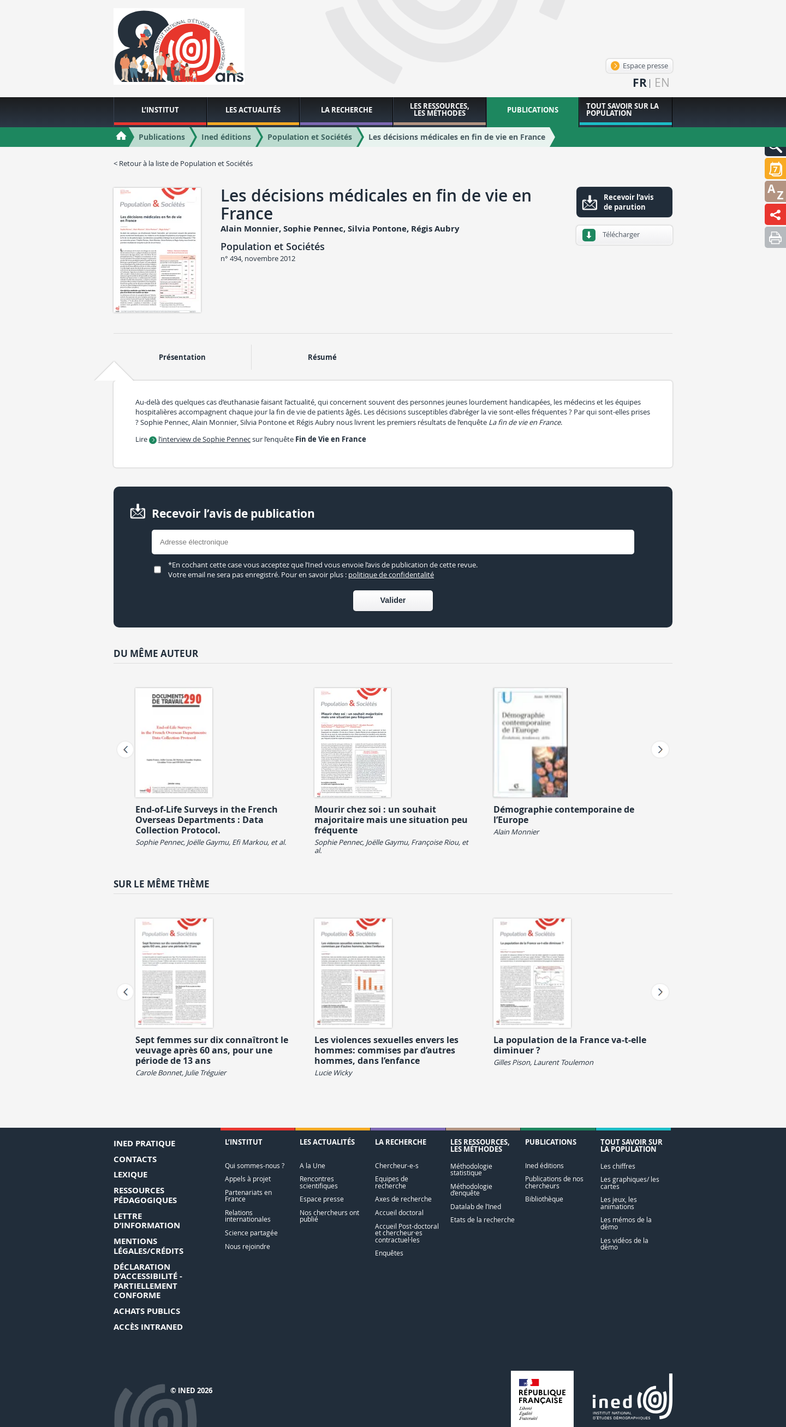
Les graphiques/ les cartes (629, 1183)
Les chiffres (617, 1166)
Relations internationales (248, 1216)
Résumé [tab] (322, 357)
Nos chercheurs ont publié (329, 1216)
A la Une (312, 1165)
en (662, 82)
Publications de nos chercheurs (554, 1182)
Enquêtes (389, 1253)
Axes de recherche (403, 1199)
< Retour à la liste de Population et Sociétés (183, 163)
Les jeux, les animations (618, 1203)
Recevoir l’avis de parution (628, 202)
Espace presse (639, 65)
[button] (775, 168)
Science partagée (251, 1232)
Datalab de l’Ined (475, 1206)
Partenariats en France (248, 1196)
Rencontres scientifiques (319, 1182)
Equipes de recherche (391, 1182)
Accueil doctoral (399, 1212)
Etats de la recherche (482, 1219)
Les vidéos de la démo (624, 1244)
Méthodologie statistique (471, 1169)
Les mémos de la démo (626, 1223)
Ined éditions (544, 1165)
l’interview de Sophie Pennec (204, 439)
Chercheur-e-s (397, 1165)
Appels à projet (248, 1178)
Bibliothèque (544, 1199)
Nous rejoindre (247, 1246)
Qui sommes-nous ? (254, 1165)
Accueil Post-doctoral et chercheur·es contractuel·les (407, 1233)
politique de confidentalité (391, 574)
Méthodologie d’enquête (471, 1190)
